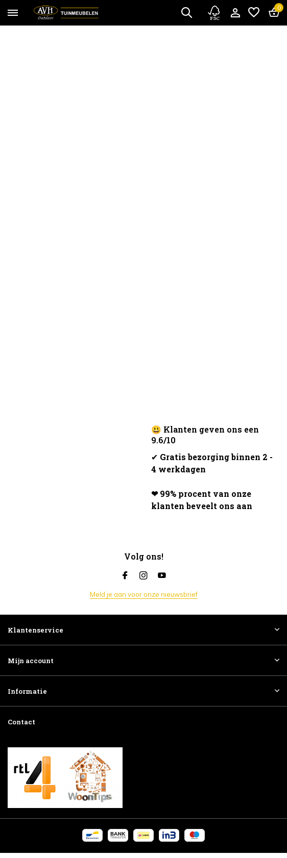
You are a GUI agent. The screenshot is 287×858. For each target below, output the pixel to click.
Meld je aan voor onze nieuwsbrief (144, 594)
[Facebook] (125, 576)
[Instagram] (143, 576)
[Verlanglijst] (253, 13)
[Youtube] (162, 576)
